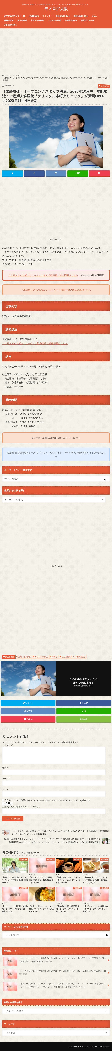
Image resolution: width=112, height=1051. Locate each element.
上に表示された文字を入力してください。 (21, 807)
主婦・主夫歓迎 (37, 20)
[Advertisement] (56, 51)
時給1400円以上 (63, 16)
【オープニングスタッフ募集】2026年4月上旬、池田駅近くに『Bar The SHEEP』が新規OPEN (54, 973)
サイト (5, 789)
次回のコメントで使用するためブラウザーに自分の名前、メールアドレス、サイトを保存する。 (48, 800)
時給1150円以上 (81, 16)
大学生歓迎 (22, 20)
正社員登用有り (10, 25)
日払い (94, 16)
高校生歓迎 (9, 20)
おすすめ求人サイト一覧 (14, 16)
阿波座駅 (81, 657)
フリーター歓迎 (54, 20)
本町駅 (54, 657)
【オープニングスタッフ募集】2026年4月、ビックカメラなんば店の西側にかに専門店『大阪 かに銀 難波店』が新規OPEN (54, 961)
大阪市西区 (9, 657)
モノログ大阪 (56, 8)
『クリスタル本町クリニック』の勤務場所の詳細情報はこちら (35, 343)
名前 (5, 767)
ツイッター (47, 16)
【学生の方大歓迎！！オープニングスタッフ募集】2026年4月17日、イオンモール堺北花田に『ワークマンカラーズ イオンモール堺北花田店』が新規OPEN (53, 986)
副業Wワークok (87, 20)
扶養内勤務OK (71, 20)
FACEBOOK (34, 16)
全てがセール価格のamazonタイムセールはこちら (56, 437)
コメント (7, 745)
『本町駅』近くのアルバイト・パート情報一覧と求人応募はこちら (56, 289)
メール (6, 778)
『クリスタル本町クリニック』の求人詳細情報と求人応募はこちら (43, 275)
